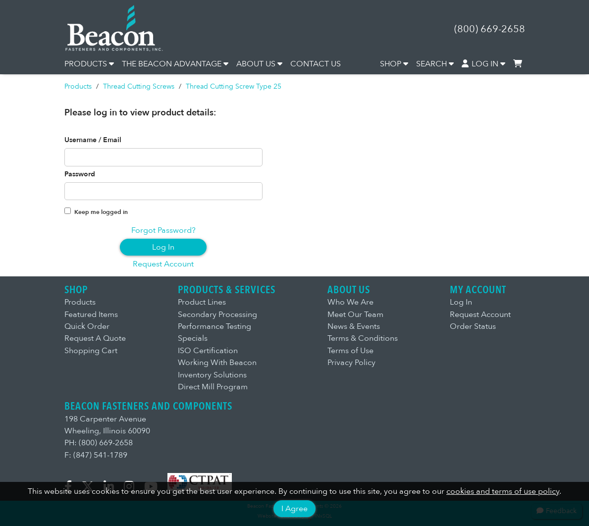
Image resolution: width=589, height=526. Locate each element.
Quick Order (86, 326)
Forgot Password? (163, 230)
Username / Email (92, 140)
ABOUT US (259, 63)
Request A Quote (95, 338)
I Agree (294, 508)
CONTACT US (315, 63)
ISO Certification (208, 350)
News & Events (353, 326)
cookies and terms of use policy (502, 491)
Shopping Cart (90, 350)
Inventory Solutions (212, 374)
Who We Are (350, 302)
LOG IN (483, 63)
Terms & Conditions (362, 338)
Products (78, 86)
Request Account (163, 264)
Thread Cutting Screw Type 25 (233, 86)
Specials (193, 338)
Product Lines (202, 302)
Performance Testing (214, 326)
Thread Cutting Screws (138, 86)
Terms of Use (350, 350)
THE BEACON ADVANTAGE (175, 63)
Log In (163, 247)
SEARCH (435, 63)
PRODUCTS (89, 63)
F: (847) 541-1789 (95, 455)
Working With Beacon (217, 362)
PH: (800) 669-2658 (98, 442)
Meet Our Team (355, 314)
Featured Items (91, 314)
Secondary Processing (217, 314)
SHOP (394, 63)
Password (79, 174)
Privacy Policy (351, 362)
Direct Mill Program (213, 386)
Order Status (473, 326)
